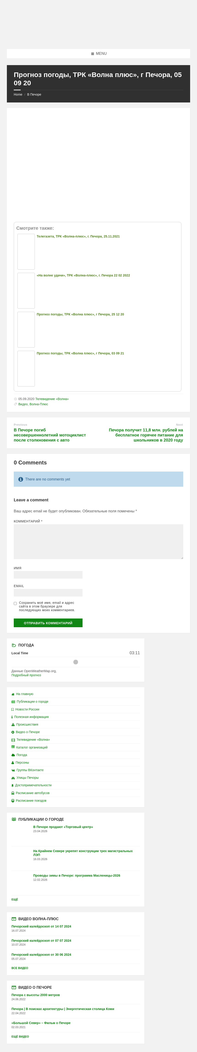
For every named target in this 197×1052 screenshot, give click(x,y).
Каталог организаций (29, 747)
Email (19, 586)
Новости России (25, 709)
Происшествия (24, 724)
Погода (19, 755)
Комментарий (28, 521)
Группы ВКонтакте (27, 770)
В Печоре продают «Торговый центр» (63, 827)
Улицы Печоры (25, 777)
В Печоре (34, 94)
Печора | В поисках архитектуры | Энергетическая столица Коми (62, 1009)
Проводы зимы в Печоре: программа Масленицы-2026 (76, 875)
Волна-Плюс (39, 404)
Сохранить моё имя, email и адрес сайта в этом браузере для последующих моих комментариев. (47, 606)
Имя (18, 568)
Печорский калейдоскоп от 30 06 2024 (41, 954)
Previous (20, 424)
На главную (22, 694)
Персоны (20, 762)
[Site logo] (99, 40)
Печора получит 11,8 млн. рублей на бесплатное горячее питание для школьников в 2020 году (146, 435)
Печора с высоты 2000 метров (35, 995)
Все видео (19, 968)
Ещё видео (20, 1036)
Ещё (14, 899)
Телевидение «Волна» (52, 399)
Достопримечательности (31, 785)
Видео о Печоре (25, 732)
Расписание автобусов (30, 793)
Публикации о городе (29, 701)
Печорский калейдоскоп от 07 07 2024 (41, 940)
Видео (23, 404)
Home (18, 94)
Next (179, 424)
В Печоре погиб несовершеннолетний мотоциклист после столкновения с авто (50, 435)
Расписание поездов (28, 800)
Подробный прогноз (26, 675)
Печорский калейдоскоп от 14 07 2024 (41, 926)
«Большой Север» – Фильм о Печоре (41, 1023)
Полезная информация (30, 717)
